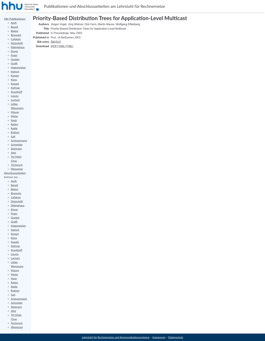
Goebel (15, 59)
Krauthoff (16, 91)
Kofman (15, 87)
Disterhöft (17, 43)
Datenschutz (175, 337)
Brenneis (16, 35)
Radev (14, 124)
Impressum (158, 337)
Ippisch (15, 71)
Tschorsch (16, 164)
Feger (14, 55)
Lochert (15, 99)
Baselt (14, 26)
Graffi (14, 63)
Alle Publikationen (15, 18)
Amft (14, 22)
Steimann (16, 148)
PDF (54, 46)
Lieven (15, 95)
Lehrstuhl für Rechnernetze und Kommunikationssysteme (115, 337)
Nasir (14, 120)
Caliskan (16, 39)
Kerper (15, 75)
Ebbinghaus (18, 47)
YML (70, 46)
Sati (13, 136)
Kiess (14, 79)
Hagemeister (18, 67)
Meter (14, 116)
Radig (14, 128)
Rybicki (15, 132)
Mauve (15, 112)
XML (62, 46)
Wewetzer (17, 168)
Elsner (14, 51)
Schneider (17, 144)
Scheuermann (19, 140)
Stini (13, 152)
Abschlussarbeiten (15, 172)
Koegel (15, 83)
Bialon (14, 30)
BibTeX (55, 41)
